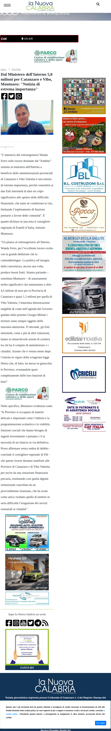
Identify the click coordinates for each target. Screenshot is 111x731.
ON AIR (27, 38)
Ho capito (100, 723)
